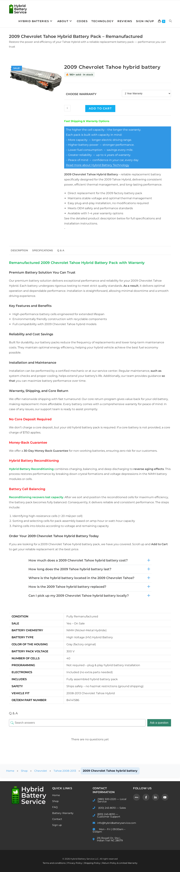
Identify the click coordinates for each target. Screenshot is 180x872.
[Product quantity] (67, 108)
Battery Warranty (62, 813)
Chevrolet (42, 770)
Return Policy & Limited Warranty (119, 863)
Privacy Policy (75, 863)
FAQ (55, 807)
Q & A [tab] (60, 250)
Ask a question (159, 722)
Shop (25, 770)
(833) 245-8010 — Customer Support (106, 815)
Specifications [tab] (42, 250)
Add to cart (100, 108)
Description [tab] (19, 250)
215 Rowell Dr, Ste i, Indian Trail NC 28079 (108, 839)
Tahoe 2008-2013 (68, 770)
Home (10, 770)
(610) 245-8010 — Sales (109, 808)
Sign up (57, 825)
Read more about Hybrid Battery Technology (97, 165)
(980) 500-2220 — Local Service (109, 800)
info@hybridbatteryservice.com (110, 823)
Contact (57, 819)
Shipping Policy (92, 863)
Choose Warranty (81, 94)
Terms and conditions (54, 863)
